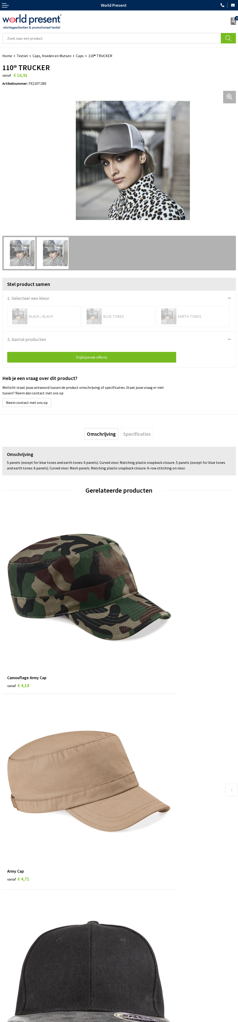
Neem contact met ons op (27, 402)
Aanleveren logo (134, 932)
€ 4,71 (135, 628)
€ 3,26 (18, 766)
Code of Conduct (134, 911)
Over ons (128, 897)
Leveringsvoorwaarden (139, 918)
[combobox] (111, 38)
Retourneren (12, 982)
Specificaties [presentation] (137, 434)
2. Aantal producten (26, 339)
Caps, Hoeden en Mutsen (52, 55)
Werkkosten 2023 (135, 904)
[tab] (101, 434)
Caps (80, 55)
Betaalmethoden (16, 975)
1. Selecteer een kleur (28, 298)
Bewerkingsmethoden (139, 925)
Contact (8, 968)
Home (7, 55)
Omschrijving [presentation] (101, 434)
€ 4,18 (18, 628)
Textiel (22, 55)
